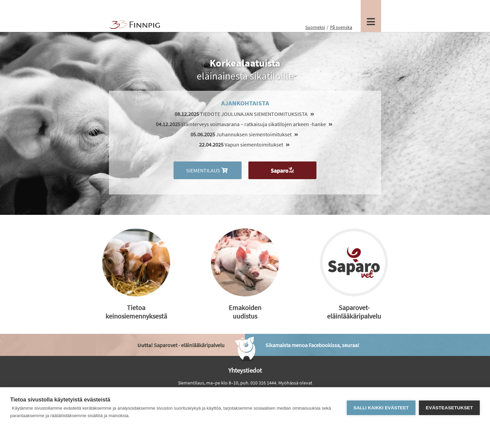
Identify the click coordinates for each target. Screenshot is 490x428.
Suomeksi (315, 27)
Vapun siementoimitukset (245, 144)
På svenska (341, 27)
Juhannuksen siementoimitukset (245, 134)
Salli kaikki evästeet (381, 407)
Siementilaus (207, 170)
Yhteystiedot (245, 370)
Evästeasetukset (449, 407)
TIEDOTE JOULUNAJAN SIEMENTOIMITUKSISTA (245, 113)
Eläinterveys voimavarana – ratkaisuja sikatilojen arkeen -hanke (245, 124)
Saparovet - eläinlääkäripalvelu (181, 345)
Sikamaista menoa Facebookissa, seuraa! (312, 345)
